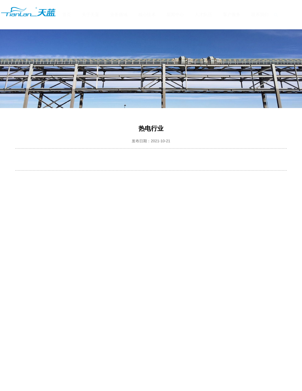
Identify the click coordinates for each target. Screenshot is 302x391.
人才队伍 (203, 14)
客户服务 (231, 14)
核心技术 (147, 14)
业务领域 (118, 14)
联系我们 (260, 14)
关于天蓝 (90, 14)
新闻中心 (175, 14)
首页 (66, 14)
